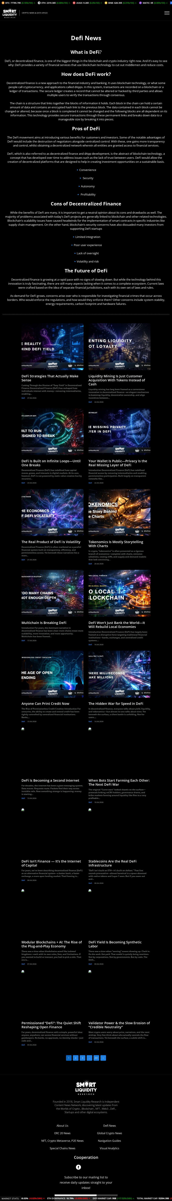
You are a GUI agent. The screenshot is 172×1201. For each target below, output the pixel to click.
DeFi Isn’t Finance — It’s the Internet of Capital (51, 863)
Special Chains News (62, 1133)
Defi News (109, 1110)
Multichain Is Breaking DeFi (44, 622)
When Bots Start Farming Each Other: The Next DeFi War (119, 782)
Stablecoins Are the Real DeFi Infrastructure (113, 863)
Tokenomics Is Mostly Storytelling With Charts (116, 544)
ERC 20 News (62, 1118)
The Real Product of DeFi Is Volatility (51, 542)
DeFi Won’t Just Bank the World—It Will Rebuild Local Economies (117, 624)
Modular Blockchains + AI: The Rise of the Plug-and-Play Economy (52, 944)
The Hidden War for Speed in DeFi (116, 703)
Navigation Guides (109, 1125)
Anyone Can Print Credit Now (45, 703)
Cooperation (86, 1142)
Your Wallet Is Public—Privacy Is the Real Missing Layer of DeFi (118, 463)
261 (96, 1058)
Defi (23, 398)
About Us (62, 1110)
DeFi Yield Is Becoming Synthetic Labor (115, 944)
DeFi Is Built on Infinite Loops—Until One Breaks (51, 463)
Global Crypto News (109, 1118)
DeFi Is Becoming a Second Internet (50, 780)
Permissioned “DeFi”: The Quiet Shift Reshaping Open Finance (51, 1025)
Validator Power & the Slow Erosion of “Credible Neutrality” (119, 1025)
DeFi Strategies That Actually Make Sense (50, 378)
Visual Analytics (109, 1133)
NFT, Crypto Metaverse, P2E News (62, 1125)
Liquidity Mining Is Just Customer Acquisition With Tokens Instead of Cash (117, 380)
